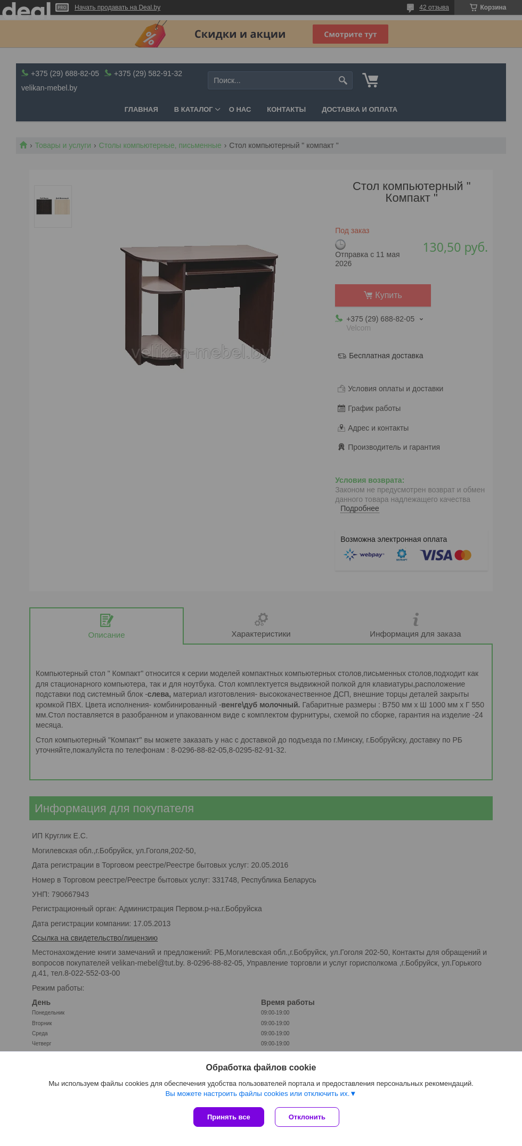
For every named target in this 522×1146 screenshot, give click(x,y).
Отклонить (307, 1117)
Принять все (228, 1117)
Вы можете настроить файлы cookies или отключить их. (257, 1094)
